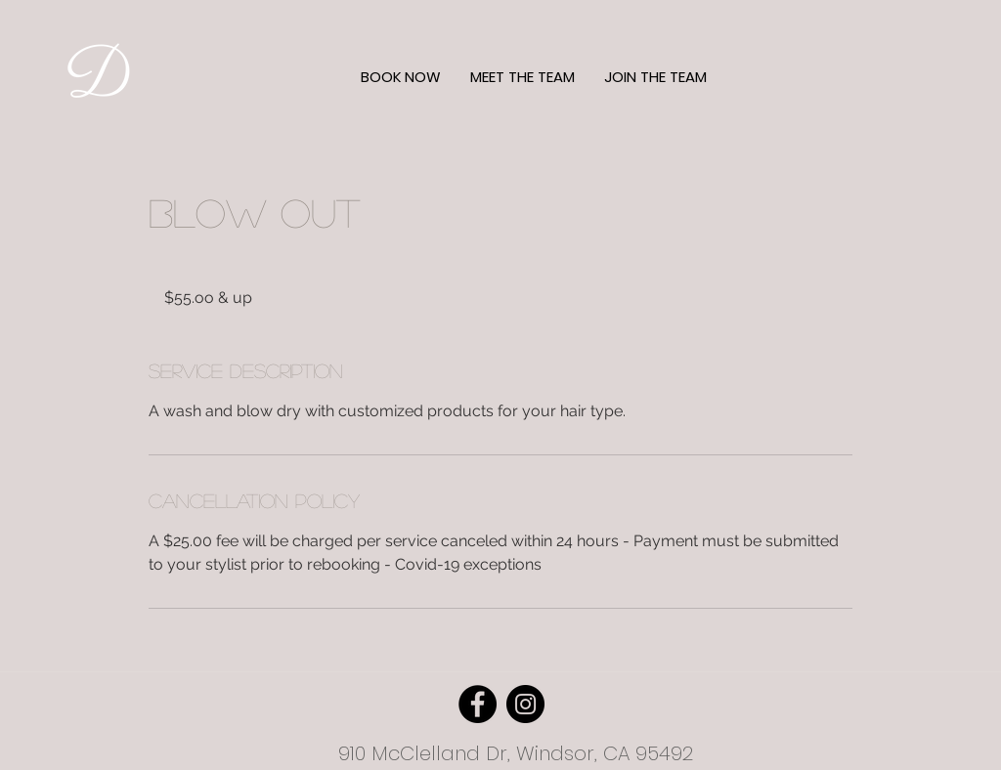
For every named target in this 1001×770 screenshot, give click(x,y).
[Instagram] (525, 704)
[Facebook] (477, 704)
